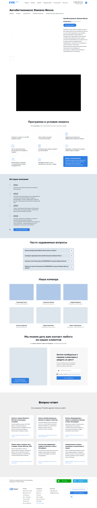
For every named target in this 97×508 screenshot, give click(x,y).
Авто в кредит (39, 497)
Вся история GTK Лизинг (21, 229)
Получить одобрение (79, 492)
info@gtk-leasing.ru (54, 492)
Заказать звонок (79, 3)
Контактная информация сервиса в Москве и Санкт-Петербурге (47, 446)
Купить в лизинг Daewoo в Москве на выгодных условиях (20, 420)
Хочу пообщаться (68, 378)
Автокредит (39, 501)
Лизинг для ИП (26, 499)
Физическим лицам (27, 490)
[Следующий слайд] (58, 37)
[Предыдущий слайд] (12, 37)
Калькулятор (26, 501)
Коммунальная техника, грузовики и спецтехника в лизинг (74, 446)
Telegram (80, 481)
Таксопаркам (26, 495)
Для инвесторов (40, 503)
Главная (27, 2)
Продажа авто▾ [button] (47, 2)
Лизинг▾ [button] (39, 2)
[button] (69, 25)
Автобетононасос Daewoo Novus (55, 13)
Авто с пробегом (27, 497)
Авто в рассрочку (40, 499)
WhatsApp (64, 481)
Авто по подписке (27, 503)
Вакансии (38, 492)
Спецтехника (26, 13)
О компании (39, 490)
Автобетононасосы (38, 13)
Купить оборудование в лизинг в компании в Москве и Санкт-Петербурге (75, 420)
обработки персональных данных (74, 374)
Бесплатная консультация (79, 489)
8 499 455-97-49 (53, 490)
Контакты (65, 2)
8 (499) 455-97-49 (78, 2)
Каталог (33, 2)
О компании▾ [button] (57, 2)
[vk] (86, 3)
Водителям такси (27, 492)
